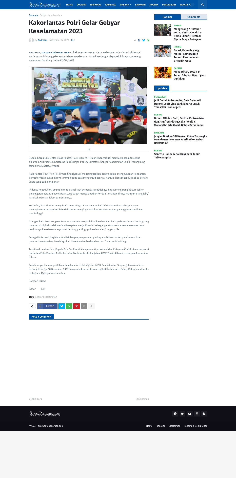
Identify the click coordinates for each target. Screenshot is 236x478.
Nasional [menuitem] (95, 4)
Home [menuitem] (69, 4)
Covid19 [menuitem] (81, 4)
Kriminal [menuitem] (110, 4)
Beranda (33, 15)
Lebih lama (142, 399)
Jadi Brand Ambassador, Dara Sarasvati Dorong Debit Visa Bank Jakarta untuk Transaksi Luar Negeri (177, 104)
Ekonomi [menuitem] (140, 4)
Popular (167, 17)
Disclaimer (174, 426)
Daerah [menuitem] (124, 4)
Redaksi (161, 426)
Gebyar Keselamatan (51, 15)
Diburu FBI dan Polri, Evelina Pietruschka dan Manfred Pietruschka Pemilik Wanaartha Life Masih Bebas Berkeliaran (179, 122)
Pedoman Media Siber (195, 426)
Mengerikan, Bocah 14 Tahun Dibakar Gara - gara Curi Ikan (189, 75)
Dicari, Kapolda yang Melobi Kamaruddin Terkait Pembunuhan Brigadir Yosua (186, 55)
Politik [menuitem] (154, 4)
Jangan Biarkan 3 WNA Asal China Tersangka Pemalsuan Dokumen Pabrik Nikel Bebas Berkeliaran (180, 140)
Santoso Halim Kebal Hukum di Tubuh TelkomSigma (177, 155)
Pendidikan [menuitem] (169, 4)
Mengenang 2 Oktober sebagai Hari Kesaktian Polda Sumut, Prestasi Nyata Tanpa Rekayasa (188, 34)
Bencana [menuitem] (185, 4)
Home (149, 426)
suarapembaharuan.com (55, 52)
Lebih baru (36, 399)
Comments (193, 17)
